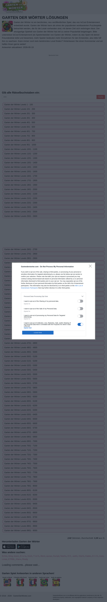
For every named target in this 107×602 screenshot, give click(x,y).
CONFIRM (38, 332)
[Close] (91, 267)
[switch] (80, 301)
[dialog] (53, 301)
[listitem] (53, 296)
